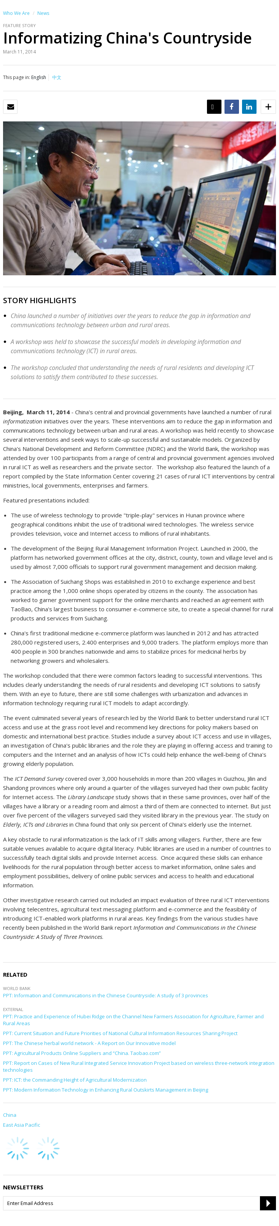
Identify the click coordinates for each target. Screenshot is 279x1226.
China (9, 1114)
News (43, 13)
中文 (56, 77)
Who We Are (16, 13)
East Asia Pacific (21, 1124)
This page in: (16, 77)
